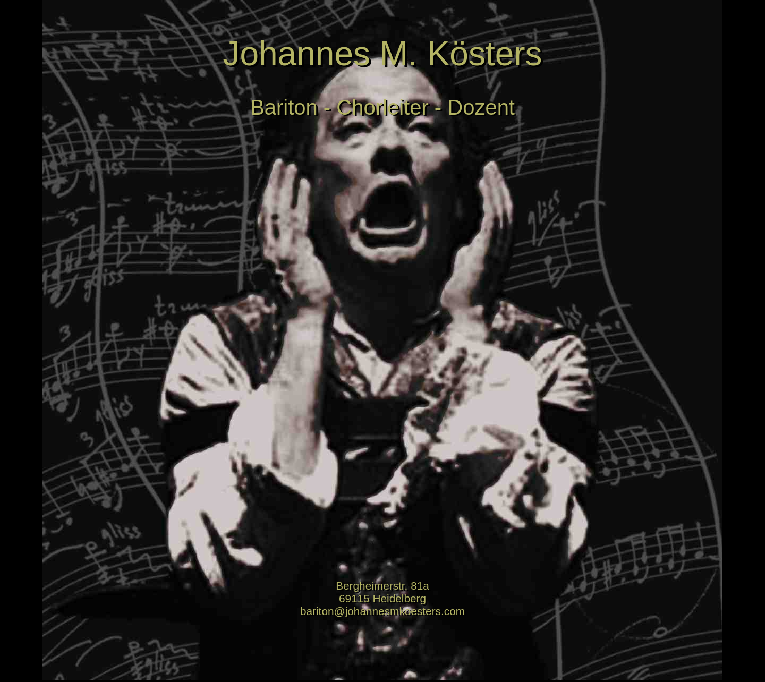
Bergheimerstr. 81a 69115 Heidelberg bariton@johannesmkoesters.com (382, 598)
